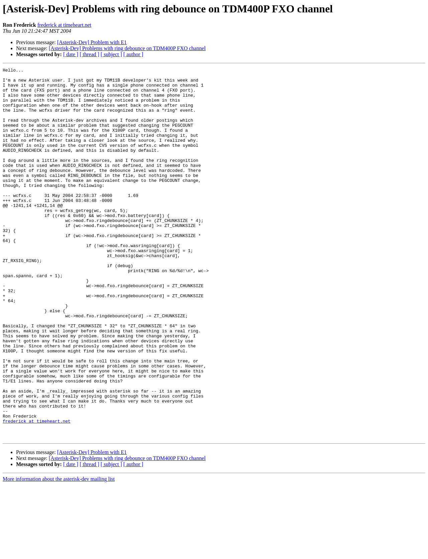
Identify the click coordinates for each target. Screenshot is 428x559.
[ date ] (70, 54)
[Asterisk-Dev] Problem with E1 (92, 42)
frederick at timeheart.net (64, 25)
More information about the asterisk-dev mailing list (59, 553)
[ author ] (133, 54)
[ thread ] (89, 54)
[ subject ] (111, 54)
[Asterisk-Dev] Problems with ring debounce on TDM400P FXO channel (127, 48)
